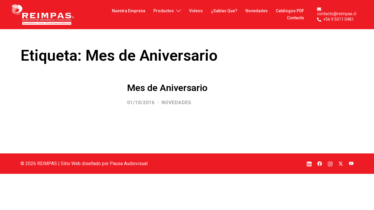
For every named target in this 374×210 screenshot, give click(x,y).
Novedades (176, 102)
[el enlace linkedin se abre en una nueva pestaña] (309, 163)
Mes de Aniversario (167, 87)
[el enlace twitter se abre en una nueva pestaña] (340, 163)
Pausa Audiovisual (129, 163)
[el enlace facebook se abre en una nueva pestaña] (319, 163)
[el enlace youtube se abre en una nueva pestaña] (351, 163)
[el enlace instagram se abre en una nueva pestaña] (330, 163)
